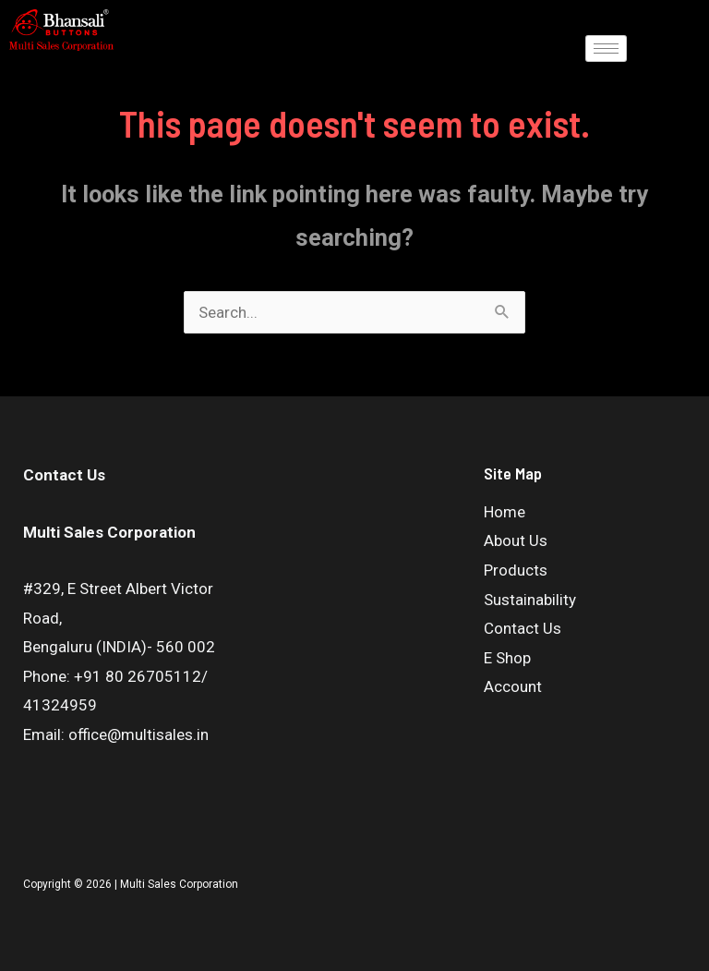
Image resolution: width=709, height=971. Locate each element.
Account (513, 686)
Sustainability (530, 599)
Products (515, 570)
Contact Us (522, 628)
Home (504, 512)
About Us (515, 540)
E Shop (507, 658)
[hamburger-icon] (606, 48)
